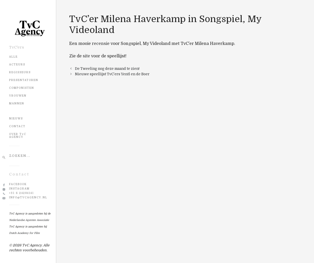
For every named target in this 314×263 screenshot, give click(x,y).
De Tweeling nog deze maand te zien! (107, 69)
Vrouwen (18, 95)
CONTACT (17, 126)
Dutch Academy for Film (24, 233)
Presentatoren (23, 80)
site (86, 56)
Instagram (19, 188)
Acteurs (17, 64)
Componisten (21, 87)
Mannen (16, 103)
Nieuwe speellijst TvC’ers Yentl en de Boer (112, 74)
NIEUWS (16, 118)
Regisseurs (20, 72)
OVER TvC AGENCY (17, 135)
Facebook (18, 184)
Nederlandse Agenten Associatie (29, 220)
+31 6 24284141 (21, 193)
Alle (13, 56)
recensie (101, 43)
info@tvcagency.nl (28, 197)
